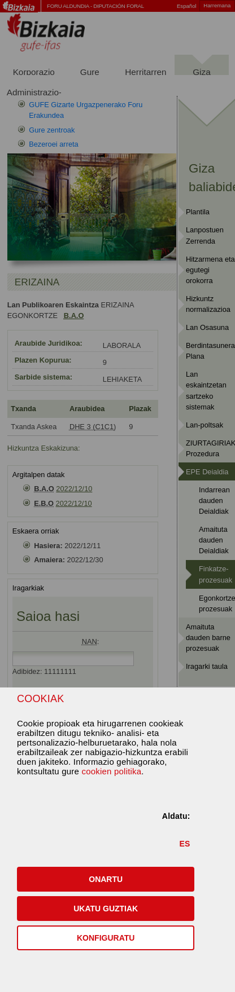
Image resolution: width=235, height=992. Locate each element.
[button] (105, 879)
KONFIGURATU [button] (105, 937)
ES (184, 843)
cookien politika (111, 771)
